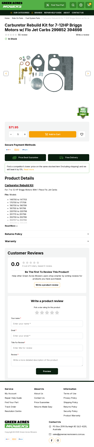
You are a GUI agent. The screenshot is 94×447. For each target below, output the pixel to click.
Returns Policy (70, 407)
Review (14, 355)
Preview (47, 371)
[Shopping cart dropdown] (88, 5)
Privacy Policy (70, 398)
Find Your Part (11, 402)
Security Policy (70, 411)
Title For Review (18, 342)
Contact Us (39, 398)
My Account (10, 393)
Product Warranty (72, 415)
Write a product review (47, 285)
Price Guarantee (41, 402)
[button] (80, 5)
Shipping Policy (71, 402)
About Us (38, 393)
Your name (16, 318)
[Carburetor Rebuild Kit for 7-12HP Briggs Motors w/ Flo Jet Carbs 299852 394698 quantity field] (18, 134)
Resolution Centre (13, 411)
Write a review (82, 35)
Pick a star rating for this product (47, 307)
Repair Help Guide (13, 398)
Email (14, 330)
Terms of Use (70, 393)
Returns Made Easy (43, 407)
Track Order (10, 407)
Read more (29, 169)
